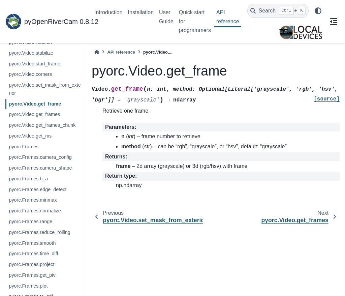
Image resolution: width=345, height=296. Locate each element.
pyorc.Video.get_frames (34, 114)
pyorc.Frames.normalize (35, 210)
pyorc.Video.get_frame (35, 104)
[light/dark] (318, 11)
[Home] (96, 52)
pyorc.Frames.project (31, 264)
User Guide (166, 16)
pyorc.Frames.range (30, 221)
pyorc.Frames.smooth (32, 243)
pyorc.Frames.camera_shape (40, 168)
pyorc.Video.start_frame (34, 63)
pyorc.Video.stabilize (31, 53)
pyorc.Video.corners (30, 74)
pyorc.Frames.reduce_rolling (39, 232)
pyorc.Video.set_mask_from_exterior (45, 89)
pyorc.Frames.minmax (33, 200)
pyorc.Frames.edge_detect (37, 189)
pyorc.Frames (23, 146)
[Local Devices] (300, 32)
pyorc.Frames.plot (28, 286)
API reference (227, 16)
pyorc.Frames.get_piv (32, 275)
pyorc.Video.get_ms (30, 136)
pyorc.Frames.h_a (28, 178)
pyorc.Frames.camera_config (40, 157)
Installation (141, 12)
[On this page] (333, 21)
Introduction (108, 12)
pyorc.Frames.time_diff (33, 253)
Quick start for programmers (195, 21)
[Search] (278, 11)
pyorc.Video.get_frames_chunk (42, 125)
